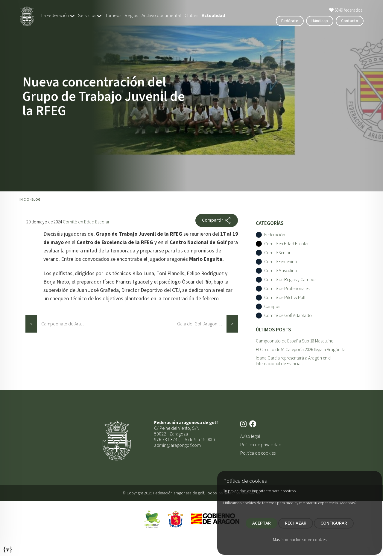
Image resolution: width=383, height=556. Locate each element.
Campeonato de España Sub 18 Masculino (295, 341)
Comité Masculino (280, 271)
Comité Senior (277, 253)
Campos (272, 307)
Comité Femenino (280, 262)
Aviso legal (250, 436)
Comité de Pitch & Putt (285, 298)
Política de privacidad (260, 444)
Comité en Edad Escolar (86, 222)
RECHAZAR (295, 523)
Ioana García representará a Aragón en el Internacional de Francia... (293, 361)
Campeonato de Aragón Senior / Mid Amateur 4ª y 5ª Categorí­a (66, 324)
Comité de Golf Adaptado (288, 316)
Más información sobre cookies (299, 540)
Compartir (216, 220)
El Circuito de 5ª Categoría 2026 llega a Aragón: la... (302, 349)
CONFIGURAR (333, 523)
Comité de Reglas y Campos (290, 280)
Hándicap (319, 21)
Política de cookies (258, 453)
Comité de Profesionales (286, 289)
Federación (274, 235)
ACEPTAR (261, 523)
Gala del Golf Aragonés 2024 (202, 324)
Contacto (349, 21)
